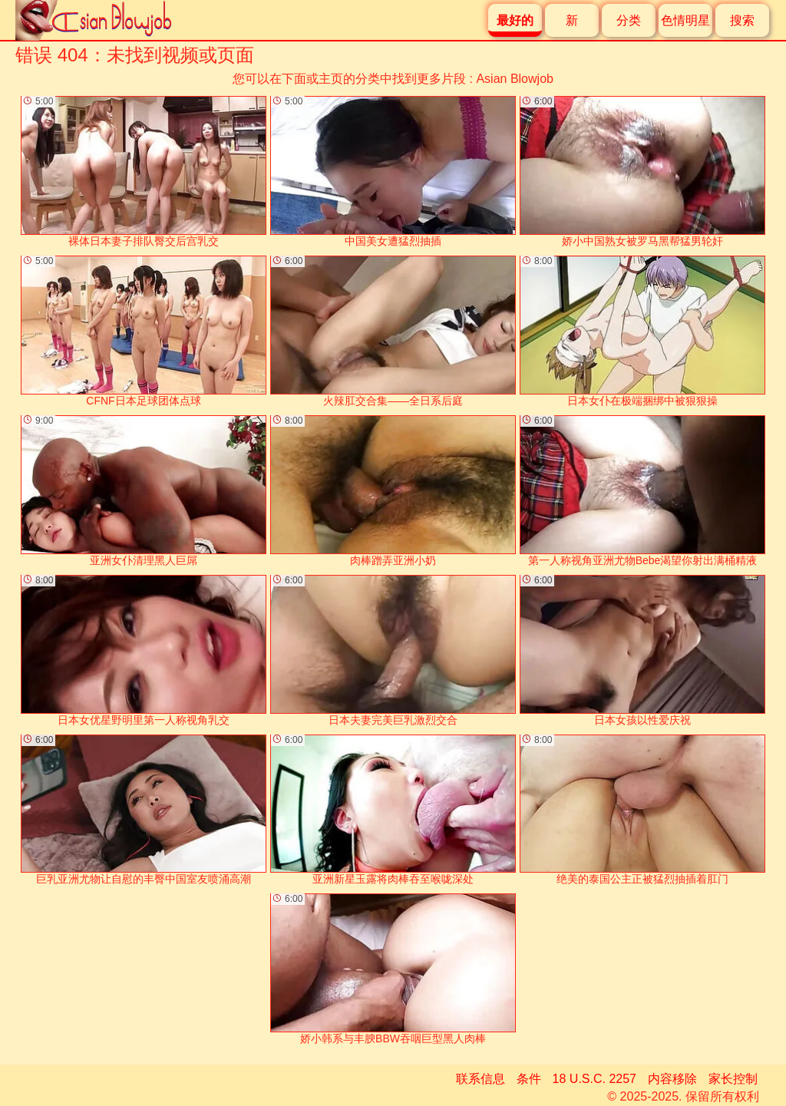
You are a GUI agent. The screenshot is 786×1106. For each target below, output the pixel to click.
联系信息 (480, 1078)
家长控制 (733, 1078)
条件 (529, 1078)
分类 (628, 20)
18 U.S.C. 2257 (594, 1078)
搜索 (742, 20)
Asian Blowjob (514, 78)
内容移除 (672, 1078)
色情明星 (685, 20)
